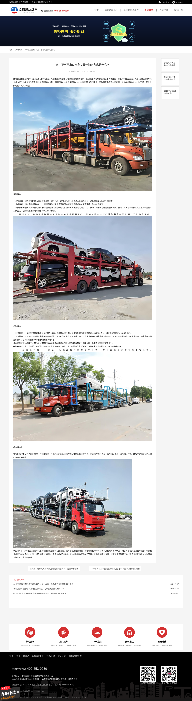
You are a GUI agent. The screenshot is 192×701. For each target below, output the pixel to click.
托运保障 (163, 10)
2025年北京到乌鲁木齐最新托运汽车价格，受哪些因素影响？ (40, 593)
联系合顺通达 (75, 656)
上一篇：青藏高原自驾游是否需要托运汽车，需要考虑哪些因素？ (54, 569)
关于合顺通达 (22, 656)
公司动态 (149, 10)
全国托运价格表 (131, 10)
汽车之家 (22, 694)
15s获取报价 (38, 656)
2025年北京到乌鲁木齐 (170, 92)
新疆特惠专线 (111, 10)
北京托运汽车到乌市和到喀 (169, 64)
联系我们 (178, 10)
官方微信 (164, 2)
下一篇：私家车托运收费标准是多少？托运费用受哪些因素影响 (115, 569)
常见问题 (62, 656)
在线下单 (50, 656)
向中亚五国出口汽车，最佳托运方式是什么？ (41, 50)
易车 (29, 694)
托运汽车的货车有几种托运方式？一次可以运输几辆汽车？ (39, 589)
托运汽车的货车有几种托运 (169, 78)
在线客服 (177, 2)
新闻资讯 (18, 50)
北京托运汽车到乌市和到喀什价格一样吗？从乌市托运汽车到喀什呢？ (44, 584)
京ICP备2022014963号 (64, 685)
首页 (96, 10)
